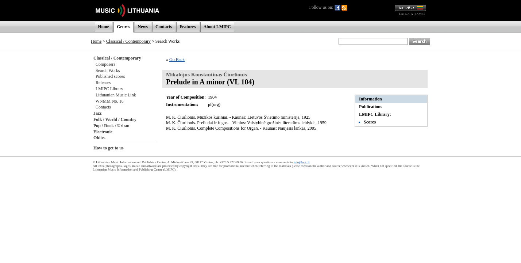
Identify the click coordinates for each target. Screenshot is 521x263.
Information (370, 99)
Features (188, 26)
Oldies (99, 137)
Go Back (177, 59)
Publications (370, 106)
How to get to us (108, 147)
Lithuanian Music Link (116, 95)
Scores (370, 122)
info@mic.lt (302, 162)
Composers (105, 64)
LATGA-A (406, 14)
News (143, 26)
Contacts (163, 26)
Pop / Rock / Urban (111, 125)
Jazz (97, 113)
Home (103, 26)
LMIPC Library (109, 88)
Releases (103, 82)
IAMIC (420, 14)
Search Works (108, 70)
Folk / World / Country (114, 119)
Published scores (110, 76)
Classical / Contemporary (128, 41)
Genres (123, 26)
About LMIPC (217, 26)
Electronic (102, 131)
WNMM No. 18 (110, 101)
